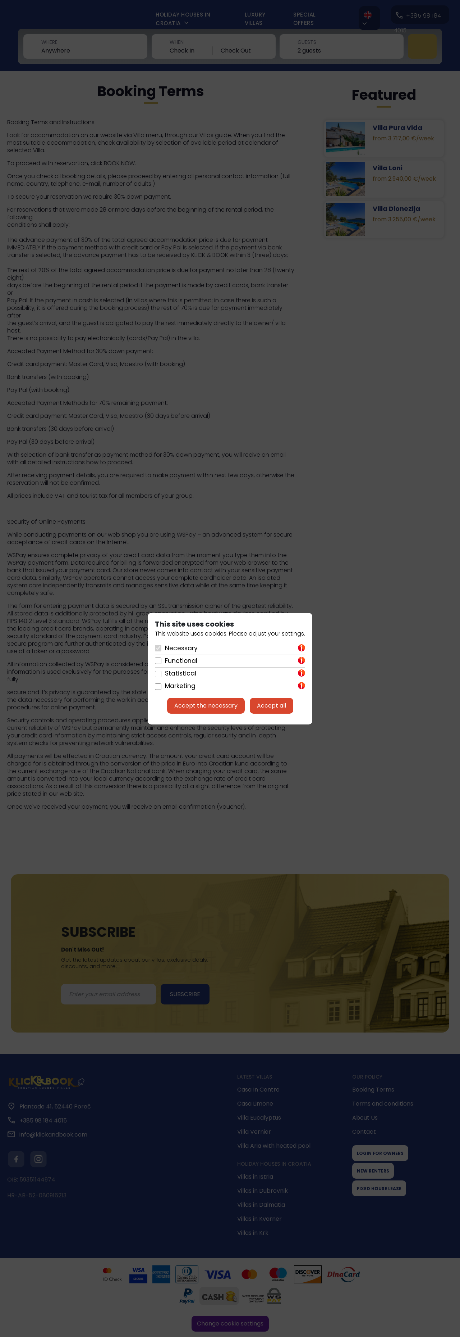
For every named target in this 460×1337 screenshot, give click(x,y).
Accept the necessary (206, 705)
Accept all (271, 705)
